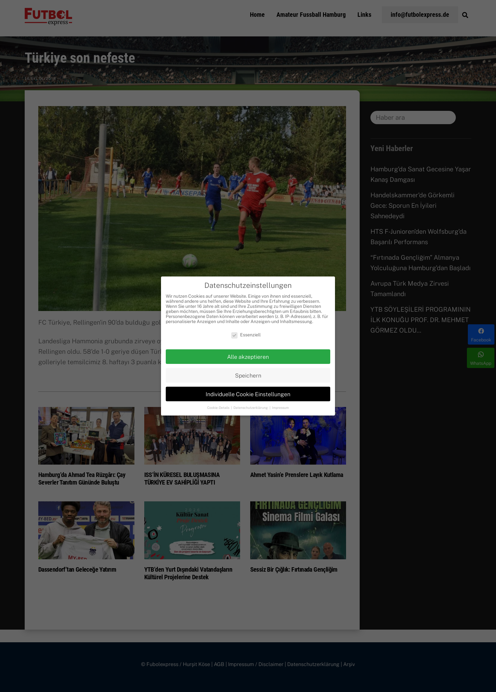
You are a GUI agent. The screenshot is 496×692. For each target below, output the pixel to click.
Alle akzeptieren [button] (248, 356)
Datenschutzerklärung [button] (251, 407)
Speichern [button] (248, 375)
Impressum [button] (280, 407)
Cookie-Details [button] (218, 407)
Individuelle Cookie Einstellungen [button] (248, 394)
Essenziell (246, 334)
